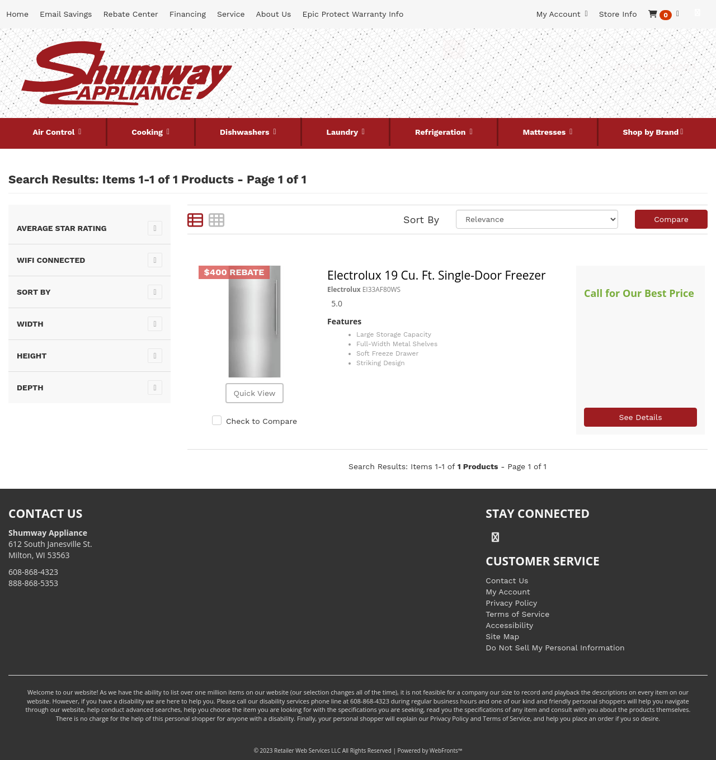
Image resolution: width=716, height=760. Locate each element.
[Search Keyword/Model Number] (347, 49)
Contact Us (507, 580)
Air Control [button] (54, 132)
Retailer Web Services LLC (307, 750)
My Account (508, 591)
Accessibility (509, 625)
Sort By (421, 219)
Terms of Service (517, 614)
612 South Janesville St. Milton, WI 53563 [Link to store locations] (50, 543)
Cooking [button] (148, 132)
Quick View (254, 393)
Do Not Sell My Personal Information (555, 647)
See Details (640, 417)
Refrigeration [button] (441, 132)
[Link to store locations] (589, 86)
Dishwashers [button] (245, 132)
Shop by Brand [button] (651, 132)
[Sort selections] (537, 219)
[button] (664, 14)
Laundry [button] (343, 132)
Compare (671, 219)
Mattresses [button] (545, 132)
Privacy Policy (511, 602)
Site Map (502, 636)
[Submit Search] (454, 49)
